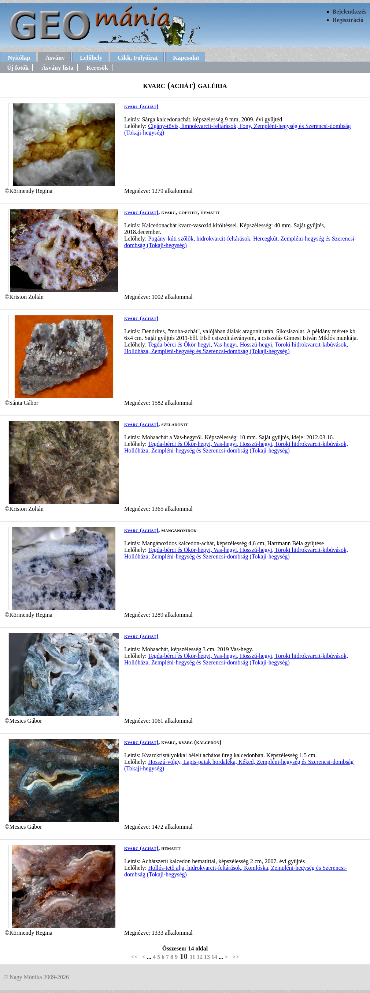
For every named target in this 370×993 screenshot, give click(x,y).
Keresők (97, 67)
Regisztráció (348, 20)
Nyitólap (19, 57)
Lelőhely (91, 57)
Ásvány (55, 57)
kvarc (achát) (141, 106)
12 (200, 957)
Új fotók (18, 67)
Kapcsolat (186, 57)
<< (134, 957)
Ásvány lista (57, 67)
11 (192, 957)
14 (214, 957)
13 (207, 957)
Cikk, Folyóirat (138, 57)
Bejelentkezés (349, 11)
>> (235, 957)
